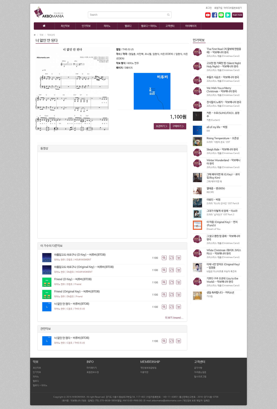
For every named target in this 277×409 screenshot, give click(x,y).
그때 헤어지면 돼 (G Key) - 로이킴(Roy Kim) (223, 176)
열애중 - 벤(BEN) (216, 188)
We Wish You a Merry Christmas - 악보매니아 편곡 (222, 90)
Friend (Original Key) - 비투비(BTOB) (77, 291)
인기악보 (86, 26)
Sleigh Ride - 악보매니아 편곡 (222, 149)
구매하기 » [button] (178, 126)
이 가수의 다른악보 (51, 246)
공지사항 (198, 368)
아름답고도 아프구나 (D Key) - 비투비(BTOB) (80, 254)
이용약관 (144, 372)
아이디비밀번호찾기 (233, 8)
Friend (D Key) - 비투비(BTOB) (73, 279)
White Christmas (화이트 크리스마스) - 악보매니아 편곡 (224, 252)
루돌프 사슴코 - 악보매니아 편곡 (223, 77)
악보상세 (51, 35)
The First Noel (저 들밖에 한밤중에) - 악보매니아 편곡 (224, 51)
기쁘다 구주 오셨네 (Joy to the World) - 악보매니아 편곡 (222, 280)
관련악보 (45, 329)
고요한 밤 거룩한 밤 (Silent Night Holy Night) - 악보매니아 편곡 (224, 65)
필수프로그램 (200, 376)
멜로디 (128, 26)
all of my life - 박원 (217, 127)
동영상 (44, 148)
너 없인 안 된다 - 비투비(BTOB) (71, 303)
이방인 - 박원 (213, 199)
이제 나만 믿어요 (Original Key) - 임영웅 (223, 266)
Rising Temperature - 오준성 (223, 138)
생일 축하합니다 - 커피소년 (220, 292)
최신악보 (65, 26)
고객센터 (170, 26)
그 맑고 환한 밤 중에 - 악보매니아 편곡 (223, 238)
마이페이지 (190, 26)
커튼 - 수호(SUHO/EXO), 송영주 (223, 115)
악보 (41, 35)
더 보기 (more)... (174, 317)
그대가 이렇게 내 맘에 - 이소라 (222, 210)
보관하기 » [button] (162, 126)
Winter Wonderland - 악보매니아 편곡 (223, 162)
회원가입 (218, 8)
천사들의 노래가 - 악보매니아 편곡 (224, 102)
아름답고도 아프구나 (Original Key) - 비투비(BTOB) (84, 267)
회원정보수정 (93, 372)
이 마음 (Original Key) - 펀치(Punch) (222, 224)
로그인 (209, 8)
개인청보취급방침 (148, 368)
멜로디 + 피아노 (149, 26)
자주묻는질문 (200, 372)
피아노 (107, 26)
